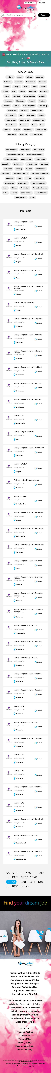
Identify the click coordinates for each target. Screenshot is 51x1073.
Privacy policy (30, 1066)
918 (41, 873)
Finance (29, 169)
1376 (15, 877)
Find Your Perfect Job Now (24, 987)
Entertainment (32, 164)
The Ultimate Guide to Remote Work (25, 1001)
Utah (42, 125)
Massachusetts (29, 96)
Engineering (18, 164)
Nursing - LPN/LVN (20, 238)
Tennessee (24, 125)
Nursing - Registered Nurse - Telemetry (27, 383)
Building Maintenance (15, 154)
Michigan (42, 96)
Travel (32, 197)
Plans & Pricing (24, 1049)
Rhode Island (24, 120)
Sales (5, 193)
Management (22, 183)
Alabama (10, 77)
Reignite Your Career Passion (25, 1011)
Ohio (21, 115)
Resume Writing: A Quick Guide (25, 973)
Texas (34, 125)
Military (14, 188)
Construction (40, 159)
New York (24, 110)
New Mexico (12, 110)
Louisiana (43, 91)
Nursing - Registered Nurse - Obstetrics (28, 561)
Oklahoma (31, 115)
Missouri (32, 101)
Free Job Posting (25, 1032)
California (7, 82)
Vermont (7, 129)
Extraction (8, 169)
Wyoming (23, 134)
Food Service (40, 169)
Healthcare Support (21, 173)
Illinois (43, 86)
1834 (15, 886)
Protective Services (40, 188)
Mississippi (20, 101)
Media (5, 188)
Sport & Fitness (41, 193)
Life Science (39, 178)
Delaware (42, 82)
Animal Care (25, 150)
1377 (24, 877)
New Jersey (43, 106)
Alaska (19, 77)
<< (8, 873)
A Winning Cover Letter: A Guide (24, 1004)
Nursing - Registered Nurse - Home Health (29, 254)
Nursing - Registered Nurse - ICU (25, 625)
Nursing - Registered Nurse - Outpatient (28, 319)
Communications (11, 159)
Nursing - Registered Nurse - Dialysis (27, 270)
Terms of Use (24, 1039)
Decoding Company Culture (25, 1015)
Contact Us (24, 1035)
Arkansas (39, 77)
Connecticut (30, 82)
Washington (28, 129)
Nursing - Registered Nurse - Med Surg (27, 335)
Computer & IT (26, 159)
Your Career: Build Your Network (24, 1008)
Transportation (20, 197)
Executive (44, 164)
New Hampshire (29, 106)
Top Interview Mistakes (25, 990)
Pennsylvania (11, 120)
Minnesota (8, 101)
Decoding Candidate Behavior (25, 1018)
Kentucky (32, 91)
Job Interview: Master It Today (24, 980)
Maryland (16, 96)
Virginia (17, 129)
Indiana (5, 91)
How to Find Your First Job (24, 994)
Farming (19, 169)
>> (27, 886)
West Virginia (41, 129)
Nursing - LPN (19, 415)
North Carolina (37, 110)
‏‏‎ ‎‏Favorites (30, 3)
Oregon (41, 115)
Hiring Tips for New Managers (25, 983)
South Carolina (38, 120)
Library (28, 178)
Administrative (11, 150)
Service (14, 193)
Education (5, 164)
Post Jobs (41, 3)
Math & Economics (38, 183)
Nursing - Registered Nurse (23, 222)
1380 (22, 882)
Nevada (16, 106)
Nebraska (6, 106)
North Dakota (10, 115)
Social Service (26, 193)
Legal (19, 178)
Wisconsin (12, 134)
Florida (7, 86)
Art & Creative (39, 150)
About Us (24, 1028)
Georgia (16, 86)
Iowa (14, 91)
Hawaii (26, 86)
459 (28, 873)
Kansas (22, 91)
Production (25, 188)
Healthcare (6, 173)
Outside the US (36, 134)
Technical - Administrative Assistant (26, 480)
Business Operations (34, 154)
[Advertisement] (25, 34)
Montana (42, 101)
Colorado (18, 82)
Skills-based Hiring (25, 1022)
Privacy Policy (25, 1042)
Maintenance (9, 183)
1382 (41, 882)
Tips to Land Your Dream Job (25, 976)
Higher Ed (9, 178)
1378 (33, 877)
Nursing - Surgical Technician (24, 302)
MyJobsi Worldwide (24, 1046)
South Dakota (11, 125)
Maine (7, 96)
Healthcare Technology (40, 173)
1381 (31, 882)
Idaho (35, 86)
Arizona (29, 77)
